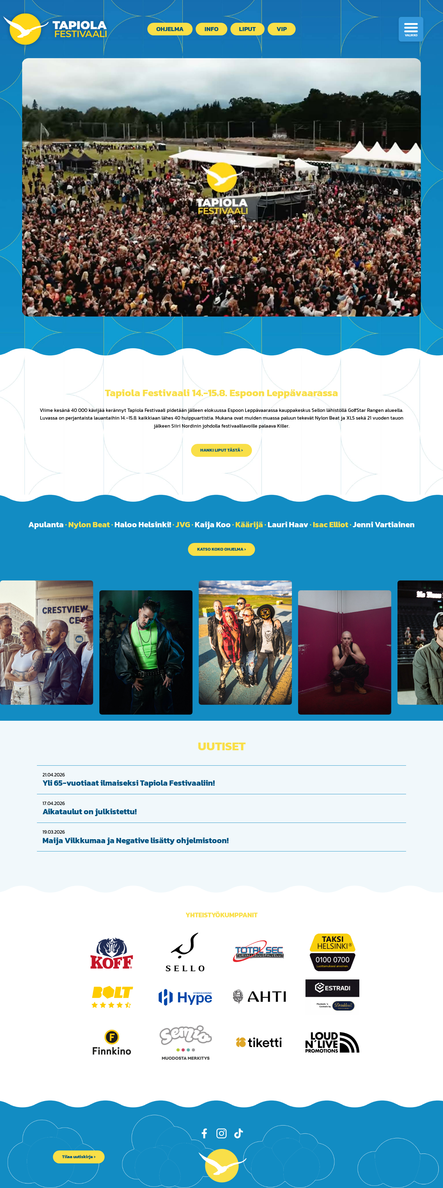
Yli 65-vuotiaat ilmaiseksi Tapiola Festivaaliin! (128, 770)
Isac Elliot (330, 524)
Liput (247, 29)
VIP (282, 29)
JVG (183, 524)
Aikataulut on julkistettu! (89, 799)
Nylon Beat (89, 524)
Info (211, 29)
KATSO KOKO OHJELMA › (221, 549)
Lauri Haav (288, 524)
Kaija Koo (213, 524)
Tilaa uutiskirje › (78, 1144)
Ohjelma (170, 29)
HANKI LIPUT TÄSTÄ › (221, 450)
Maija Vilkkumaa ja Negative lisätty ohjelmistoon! (135, 827)
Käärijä (249, 524)
